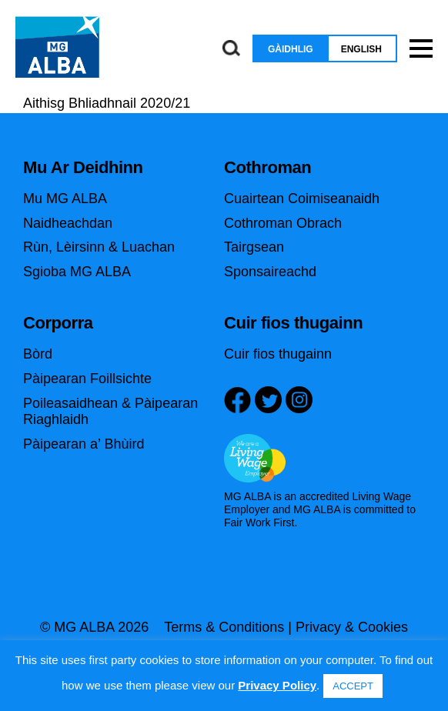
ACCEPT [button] (353, 686)
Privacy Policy (277, 685)
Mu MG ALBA (65, 198)
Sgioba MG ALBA (77, 271)
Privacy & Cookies (352, 627)
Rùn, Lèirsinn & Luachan (99, 247)
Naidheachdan (67, 223)
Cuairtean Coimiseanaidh (301, 198)
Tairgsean (254, 247)
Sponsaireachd (270, 271)
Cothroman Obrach (283, 223)
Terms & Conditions (224, 627)
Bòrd (37, 354)
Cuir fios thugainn (278, 354)
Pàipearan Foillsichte (87, 378)
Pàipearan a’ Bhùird (83, 444)
